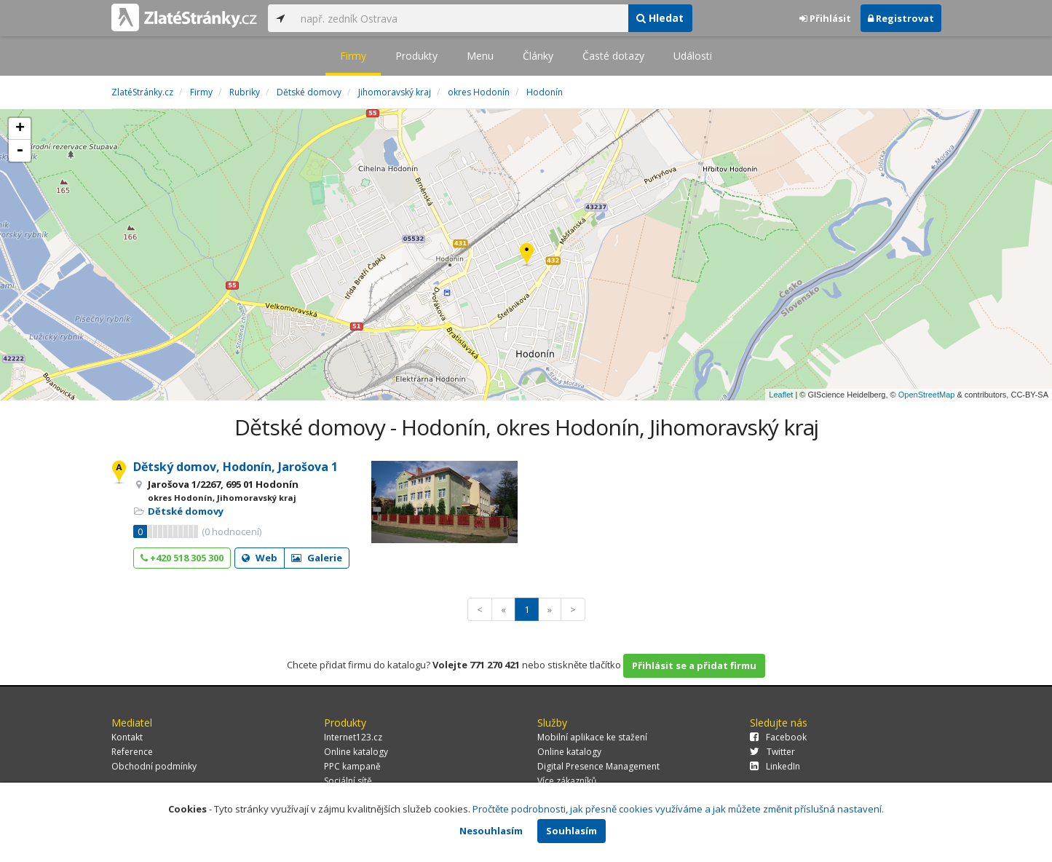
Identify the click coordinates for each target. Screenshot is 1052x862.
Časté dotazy (613, 56)
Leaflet (781, 394)
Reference (132, 752)
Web (259, 557)
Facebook (778, 737)
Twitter (772, 752)
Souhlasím (571, 830)
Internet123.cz (353, 737)
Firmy (353, 56)
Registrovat (901, 18)
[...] (461, 18)
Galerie (316, 557)
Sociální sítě (348, 781)
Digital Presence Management (598, 766)
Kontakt (127, 737)
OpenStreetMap (926, 394)
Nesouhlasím (491, 830)
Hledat (660, 18)
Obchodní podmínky (154, 766)
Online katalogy (356, 752)
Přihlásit (825, 18)
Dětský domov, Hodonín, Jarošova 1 (235, 467)
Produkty (416, 56)
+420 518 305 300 (182, 557)
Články (538, 56)
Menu (480, 56)
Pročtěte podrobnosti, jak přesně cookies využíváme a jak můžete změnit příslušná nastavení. (678, 808)
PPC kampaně (352, 766)
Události (692, 56)
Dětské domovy (186, 511)
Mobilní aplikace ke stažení (592, 737)
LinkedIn (775, 766)
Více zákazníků (566, 781)
